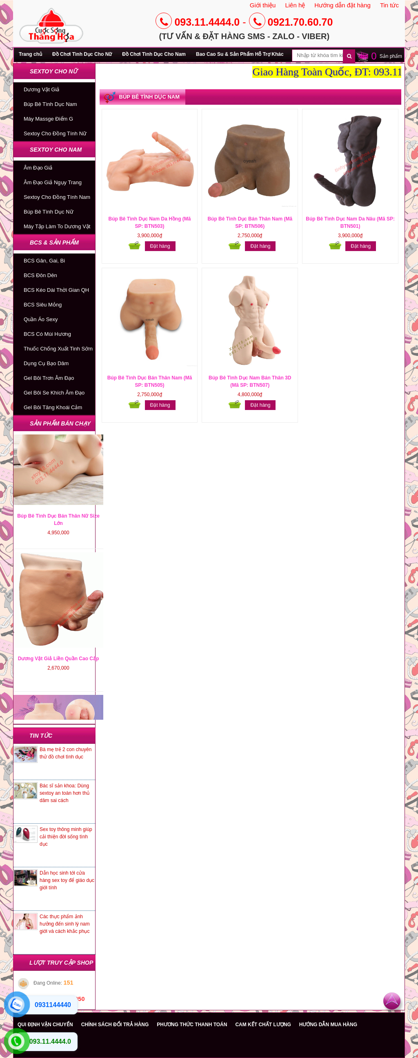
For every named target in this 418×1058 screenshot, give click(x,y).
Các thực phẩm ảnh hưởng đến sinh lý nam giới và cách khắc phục (65, 924)
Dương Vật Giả (41, 89)
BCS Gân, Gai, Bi (44, 261)
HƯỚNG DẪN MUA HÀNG (328, 1024)
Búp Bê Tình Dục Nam (50, 104)
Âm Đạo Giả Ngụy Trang (53, 182)
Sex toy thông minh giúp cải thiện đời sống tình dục (66, 837)
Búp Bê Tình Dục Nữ (48, 212)
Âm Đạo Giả (38, 168)
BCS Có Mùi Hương (47, 334)
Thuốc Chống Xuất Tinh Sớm (58, 349)
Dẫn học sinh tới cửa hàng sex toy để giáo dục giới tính (67, 880)
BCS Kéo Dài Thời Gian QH (56, 290)
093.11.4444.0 (198, 22)
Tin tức (389, 5)
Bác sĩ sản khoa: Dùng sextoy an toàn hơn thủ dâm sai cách (64, 793)
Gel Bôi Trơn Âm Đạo (49, 378)
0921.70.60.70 (291, 22)
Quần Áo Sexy (41, 319)
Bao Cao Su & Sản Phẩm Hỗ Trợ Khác (240, 54)
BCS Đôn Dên (40, 275)
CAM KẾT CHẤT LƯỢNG (263, 1024)
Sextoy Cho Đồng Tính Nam (57, 197)
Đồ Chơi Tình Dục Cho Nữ (82, 54)
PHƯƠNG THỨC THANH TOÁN (192, 1024)
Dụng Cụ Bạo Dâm (46, 363)
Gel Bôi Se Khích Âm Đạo (54, 393)
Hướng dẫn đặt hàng (342, 5)
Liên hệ (295, 5)
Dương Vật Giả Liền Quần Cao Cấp (58, 687)
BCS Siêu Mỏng (43, 305)
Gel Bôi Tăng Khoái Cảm (53, 407)
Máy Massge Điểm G (48, 119)
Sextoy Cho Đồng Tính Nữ (55, 133)
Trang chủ (30, 54)
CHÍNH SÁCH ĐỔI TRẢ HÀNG (115, 1024)
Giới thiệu (263, 5)
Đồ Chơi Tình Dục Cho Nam (154, 54)
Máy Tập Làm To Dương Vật (57, 226)
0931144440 (53, 1004)
